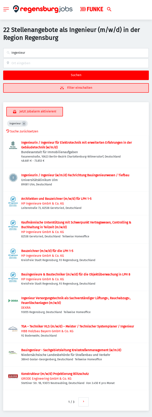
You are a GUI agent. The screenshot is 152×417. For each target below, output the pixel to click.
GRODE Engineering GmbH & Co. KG (46, 378)
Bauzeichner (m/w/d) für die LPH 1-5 (47, 251)
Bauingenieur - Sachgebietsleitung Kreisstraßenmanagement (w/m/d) (71, 350)
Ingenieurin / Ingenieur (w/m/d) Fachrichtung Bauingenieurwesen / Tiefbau (75, 175)
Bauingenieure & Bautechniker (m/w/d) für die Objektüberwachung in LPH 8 (75, 274)
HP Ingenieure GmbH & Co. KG (42, 203)
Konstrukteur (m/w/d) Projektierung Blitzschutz (55, 374)
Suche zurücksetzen (22, 131)
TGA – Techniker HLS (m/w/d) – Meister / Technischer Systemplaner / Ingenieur (77, 326)
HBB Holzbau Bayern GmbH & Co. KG (47, 331)
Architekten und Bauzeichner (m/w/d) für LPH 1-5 (56, 199)
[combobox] (76, 53)
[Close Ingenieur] (24, 123)
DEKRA (25, 307)
